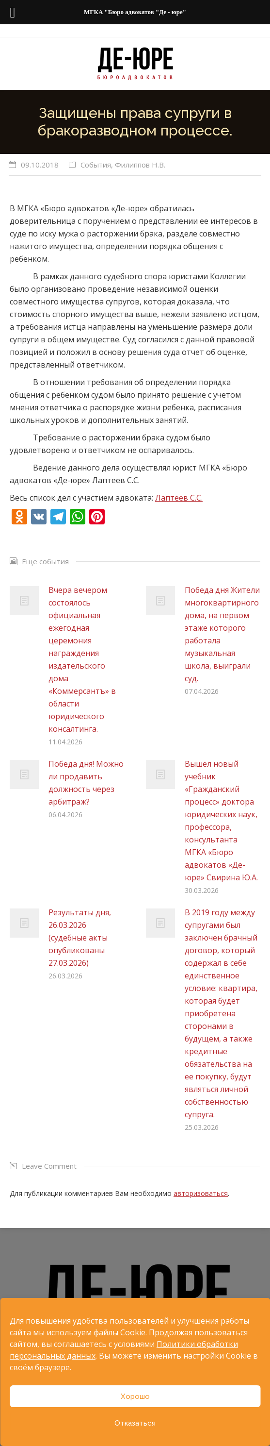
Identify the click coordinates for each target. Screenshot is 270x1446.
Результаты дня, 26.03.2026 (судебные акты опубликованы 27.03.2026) (79, 937)
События (95, 164)
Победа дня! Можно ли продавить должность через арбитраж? (86, 782)
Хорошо (135, 1396)
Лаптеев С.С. (179, 497)
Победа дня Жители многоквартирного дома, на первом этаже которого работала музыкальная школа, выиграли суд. (222, 634)
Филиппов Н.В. (140, 164)
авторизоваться (201, 1193)
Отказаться (135, 1423)
